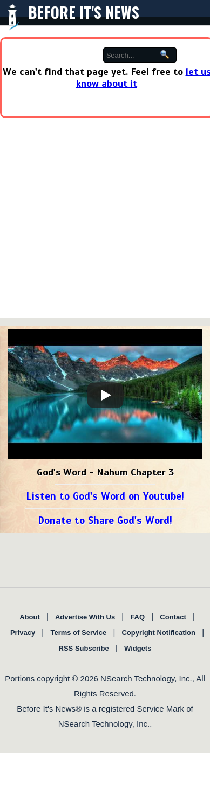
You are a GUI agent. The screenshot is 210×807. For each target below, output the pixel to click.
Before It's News (83, 12)
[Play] (105, 395)
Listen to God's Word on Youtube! (105, 496)
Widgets (137, 648)
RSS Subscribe (84, 648)
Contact (173, 617)
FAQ (137, 617)
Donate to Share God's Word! (105, 520)
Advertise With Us (85, 617)
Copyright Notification (158, 633)
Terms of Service (78, 633)
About (29, 617)
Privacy (22, 633)
